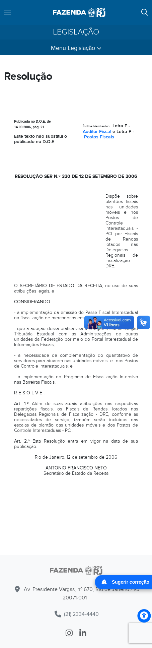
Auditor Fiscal (97, 131)
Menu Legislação (76, 48)
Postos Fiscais (99, 137)
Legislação (76, 32)
